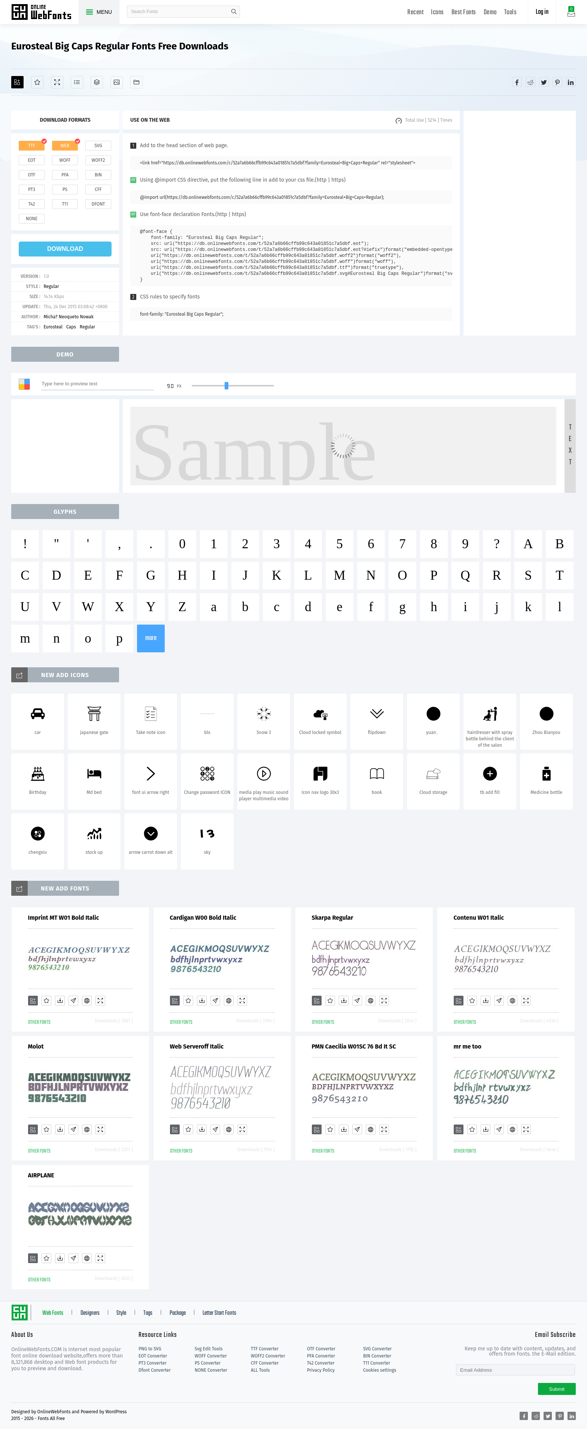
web (65, 145)
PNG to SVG (150, 1348)
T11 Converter (376, 1363)
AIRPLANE (41, 1175)
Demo (490, 12)
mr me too (467, 1046)
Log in (542, 12)
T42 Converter (321, 1363)
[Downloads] (60, 1000)
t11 (65, 204)
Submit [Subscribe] (557, 1389)
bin (98, 175)
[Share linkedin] (571, 82)
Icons (437, 12)
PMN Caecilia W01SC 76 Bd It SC (354, 1046)
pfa (65, 175)
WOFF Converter (211, 1356)
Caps (71, 327)
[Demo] (57, 82)
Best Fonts (463, 12)
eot (31, 160)
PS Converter (207, 1363)
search (234, 11)
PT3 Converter (153, 1363)
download (65, 249)
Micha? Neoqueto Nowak (68, 316)
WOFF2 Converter (268, 1356)
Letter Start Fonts (219, 1313)
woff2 (98, 160)
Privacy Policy (321, 1370)
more (150, 638)
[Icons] (116, 82)
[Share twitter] (544, 82)
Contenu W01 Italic (479, 917)
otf (32, 175)
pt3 (31, 189)
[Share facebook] (517, 82)
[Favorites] (37, 82)
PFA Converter (321, 1356)
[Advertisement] (519, 223)
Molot (36, 1046)
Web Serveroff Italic (197, 1046)
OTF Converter (321, 1348)
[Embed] (87, 1000)
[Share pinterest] (557, 82)
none (31, 218)
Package (178, 1313)
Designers (90, 1313)
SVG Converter (377, 1348)
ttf (31, 145)
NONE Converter (211, 1370)
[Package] (97, 82)
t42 (31, 204)
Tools (510, 12)
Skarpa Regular (332, 917)
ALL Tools (260, 1370)
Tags (147, 1313)
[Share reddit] (530, 82)
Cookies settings (379, 1370)
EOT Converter (153, 1356)
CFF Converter (265, 1363)
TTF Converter (265, 1348)
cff (98, 189)
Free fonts (45, 13)
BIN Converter (377, 1356)
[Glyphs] (77, 82)
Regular (51, 286)
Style (121, 1313)
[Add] (17, 82)
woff (64, 160)
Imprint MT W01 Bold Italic (63, 917)
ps (65, 189)
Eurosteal (53, 327)
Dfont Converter (155, 1370)
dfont (98, 204)
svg (98, 145)
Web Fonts (52, 1313)
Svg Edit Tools (209, 1348)
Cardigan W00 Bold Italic (203, 917)
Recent (415, 12)
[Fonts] (136, 82)
